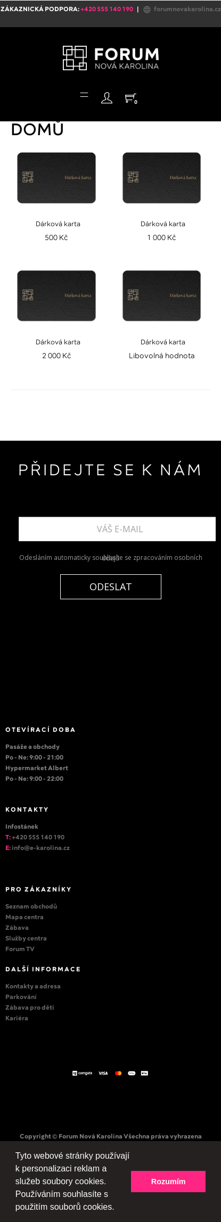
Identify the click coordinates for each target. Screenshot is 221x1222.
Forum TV (20, 949)
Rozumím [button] (168, 1181)
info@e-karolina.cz (41, 848)
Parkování (21, 997)
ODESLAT (110, 586)
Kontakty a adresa (33, 987)
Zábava (17, 928)
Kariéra (16, 1018)
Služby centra (26, 939)
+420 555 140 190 (38, 838)
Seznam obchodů (31, 907)
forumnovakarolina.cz (182, 9)
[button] (118, 1208)
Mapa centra (24, 917)
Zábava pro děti (29, 1008)
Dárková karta (58, 224)
